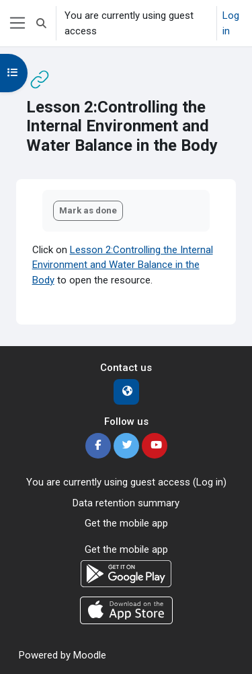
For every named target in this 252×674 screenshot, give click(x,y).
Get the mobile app (126, 523)
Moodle (89, 655)
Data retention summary (126, 503)
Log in (230, 23)
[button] (41, 23)
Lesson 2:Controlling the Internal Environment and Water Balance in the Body (122, 265)
